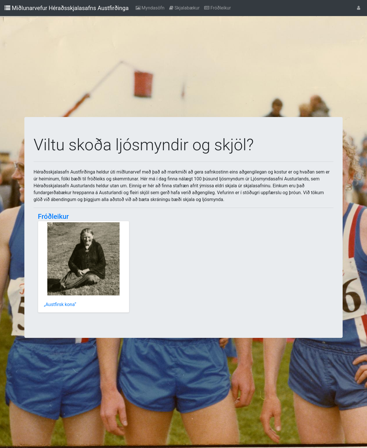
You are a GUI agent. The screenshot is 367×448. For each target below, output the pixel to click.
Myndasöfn (151, 7)
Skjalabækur (185, 7)
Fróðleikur (218, 7)
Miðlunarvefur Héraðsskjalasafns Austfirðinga (67, 8)
